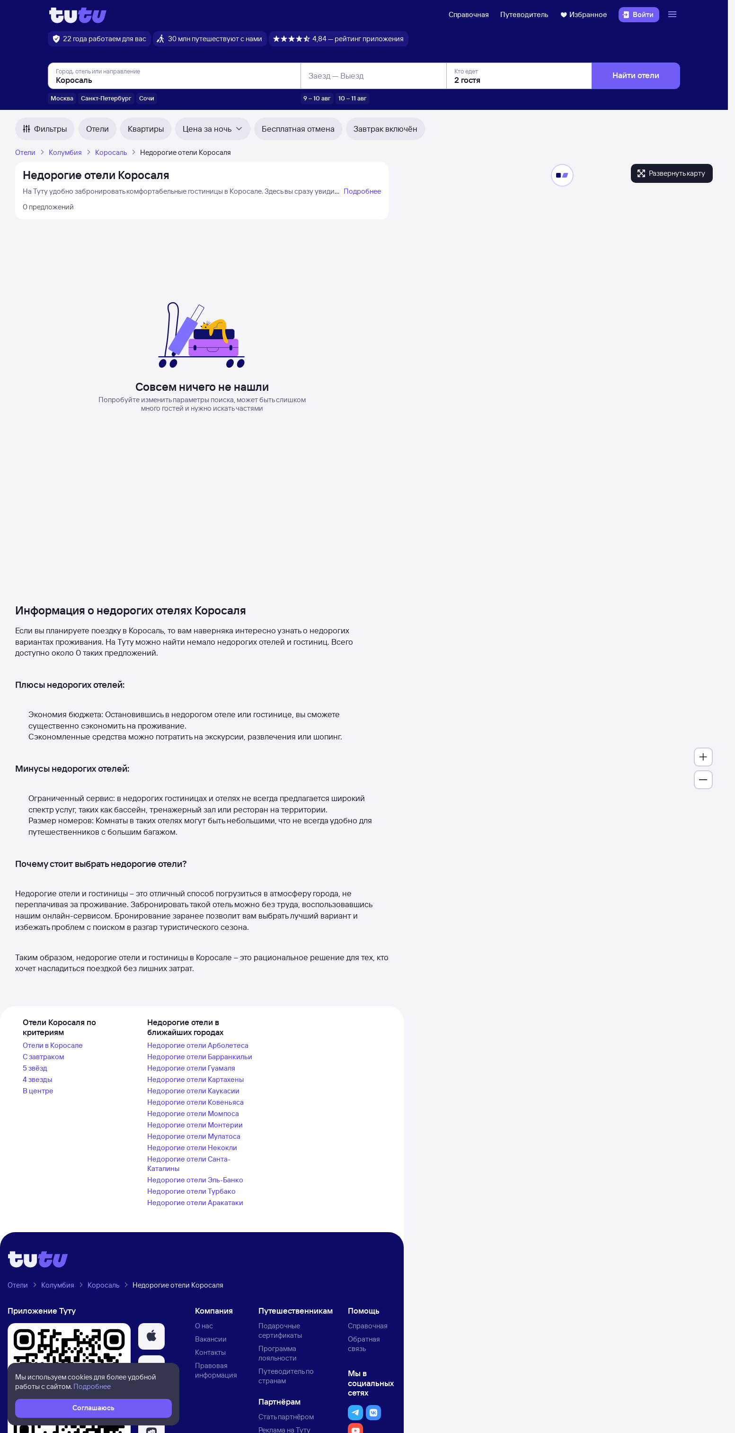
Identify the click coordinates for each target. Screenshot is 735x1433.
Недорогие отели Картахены (195, 1079)
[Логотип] (78, 15)
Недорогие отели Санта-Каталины (188, 1163)
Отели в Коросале (53, 1045)
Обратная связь (364, 1343)
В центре (38, 1090)
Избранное (583, 14)
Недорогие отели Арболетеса (197, 1045)
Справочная (469, 14)
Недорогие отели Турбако (191, 1191)
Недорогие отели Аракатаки (195, 1202)
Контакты (210, 1352)
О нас (204, 1325)
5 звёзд (35, 1067)
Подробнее (362, 191)
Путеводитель (524, 14)
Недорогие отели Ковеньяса (195, 1102)
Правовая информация (216, 1370)
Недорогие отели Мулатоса (193, 1136)
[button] (151, 1336)
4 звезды (37, 1079)
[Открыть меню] (673, 14)
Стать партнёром (286, 1416)
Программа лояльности (277, 1353)
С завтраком (43, 1056)
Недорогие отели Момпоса (193, 1113)
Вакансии (211, 1338)
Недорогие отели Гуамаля (191, 1067)
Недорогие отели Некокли (192, 1147)
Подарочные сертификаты (280, 1330)
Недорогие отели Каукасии (193, 1090)
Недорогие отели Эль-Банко (195, 1179)
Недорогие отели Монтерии (195, 1124)
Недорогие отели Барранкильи (199, 1056)
